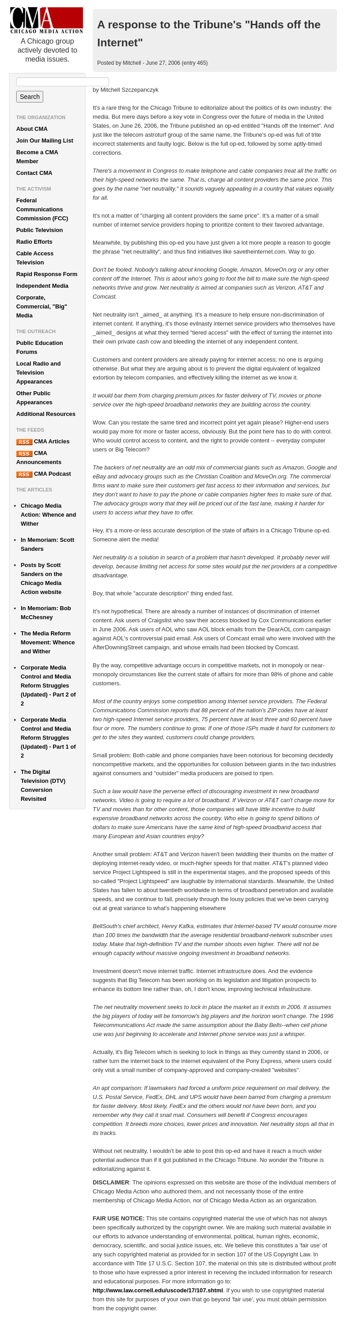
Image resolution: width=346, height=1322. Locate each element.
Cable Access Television (35, 258)
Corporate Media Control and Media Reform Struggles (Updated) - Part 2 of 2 (48, 685)
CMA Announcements (38, 457)
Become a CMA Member (37, 157)
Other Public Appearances (34, 398)
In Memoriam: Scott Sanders (47, 544)
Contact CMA (34, 173)
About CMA (32, 128)
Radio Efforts (34, 241)
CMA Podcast (43, 474)
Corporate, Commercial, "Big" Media (41, 306)
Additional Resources (46, 414)
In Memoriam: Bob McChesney (46, 613)
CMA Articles (42, 441)
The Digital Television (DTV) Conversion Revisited (43, 785)
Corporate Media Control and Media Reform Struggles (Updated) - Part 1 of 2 (48, 737)
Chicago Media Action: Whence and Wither (48, 514)
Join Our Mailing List (44, 140)
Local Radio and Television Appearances (38, 372)
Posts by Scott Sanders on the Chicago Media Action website (41, 578)
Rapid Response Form (46, 274)
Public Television (39, 230)
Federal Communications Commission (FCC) (42, 209)
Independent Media (42, 285)
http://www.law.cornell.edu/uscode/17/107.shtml (158, 1290)
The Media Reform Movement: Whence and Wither (48, 642)
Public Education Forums (39, 347)
